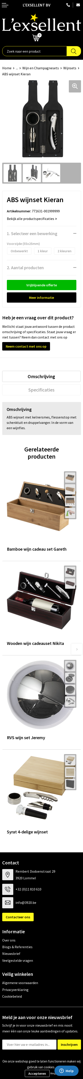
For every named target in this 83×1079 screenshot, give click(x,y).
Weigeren (55, 1073)
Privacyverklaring (15, 989)
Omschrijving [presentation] (41, 376)
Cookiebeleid (12, 996)
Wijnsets (69, 68)
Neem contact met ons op (26, 346)
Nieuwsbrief (11, 953)
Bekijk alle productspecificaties (32, 218)
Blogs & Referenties (17, 947)
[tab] (41, 376)
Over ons (8, 940)
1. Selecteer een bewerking (32, 233)
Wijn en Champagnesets (40, 68)
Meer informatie (41, 297)
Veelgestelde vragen (17, 960)
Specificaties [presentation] (41, 390)
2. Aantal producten (25, 267)
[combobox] (34, 51)
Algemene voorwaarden (20, 983)
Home (7, 68)
